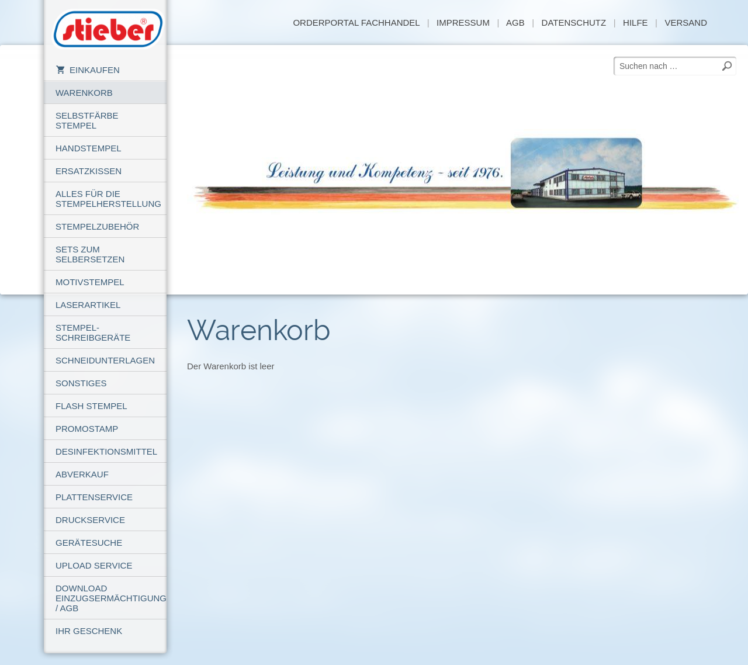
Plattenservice (94, 497)
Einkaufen (88, 70)
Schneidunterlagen (105, 360)
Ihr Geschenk (89, 631)
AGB (515, 22)
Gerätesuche (89, 543)
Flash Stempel (91, 406)
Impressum (463, 22)
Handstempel (89, 148)
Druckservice (90, 520)
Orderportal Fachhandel (356, 22)
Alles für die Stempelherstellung (108, 199)
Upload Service (94, 565)
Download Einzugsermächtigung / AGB (111, 598)
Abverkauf (82, 474)
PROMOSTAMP (87, 429)
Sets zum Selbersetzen (90, 254)
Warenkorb (84, 93)
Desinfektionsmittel (106, 451)
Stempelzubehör (97, 226)
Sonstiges (81, 383)
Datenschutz (574, 22)
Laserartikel (88, 305)
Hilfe (635, 22)
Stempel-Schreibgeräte (93, 332)
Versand (685, 22)
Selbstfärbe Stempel (87, 120)
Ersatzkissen (89, 171)
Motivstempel (90, 282)
